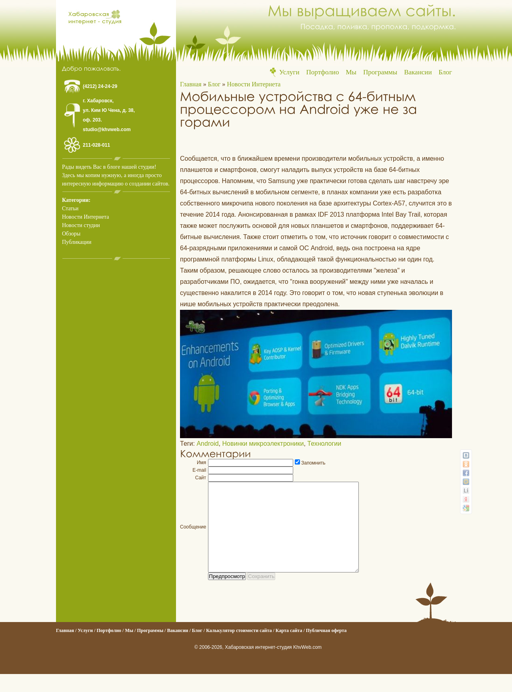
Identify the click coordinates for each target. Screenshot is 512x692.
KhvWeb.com (307, 665)
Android (207, 443)
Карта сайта (289, 648)
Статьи (70, 208)
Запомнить (313, 463)
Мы (351, 72)
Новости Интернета (85, 217)
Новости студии (81, 225)
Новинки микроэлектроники (263, 443)
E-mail (199, 470)
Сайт (200, 478)
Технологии (324, 443)
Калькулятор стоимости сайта (239, 648)
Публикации (76, 242)
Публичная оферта (326, 648)
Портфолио (322, 72)
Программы (380, 72)
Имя (201, 462)
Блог (445, 72)
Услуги (289, 72)
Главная (191, 84)
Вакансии (418, 72)
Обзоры (71, 234)
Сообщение (193, 536)
